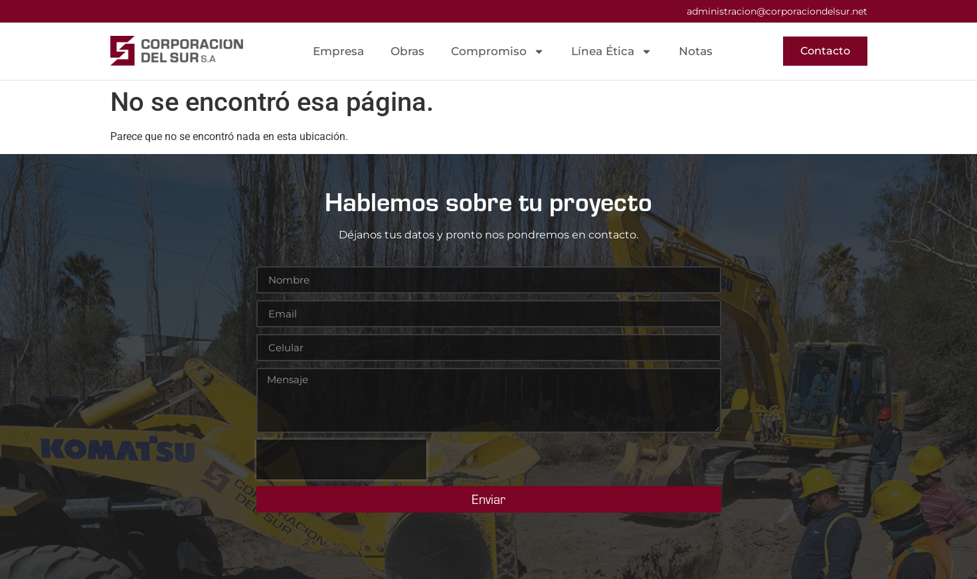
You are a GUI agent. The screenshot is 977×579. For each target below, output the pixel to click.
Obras (407, 51)
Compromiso (498, 51)
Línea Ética (611, 51)
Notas (696, 51)
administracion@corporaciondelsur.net (777, 11)
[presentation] (341, 459)
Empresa (338, 51)
